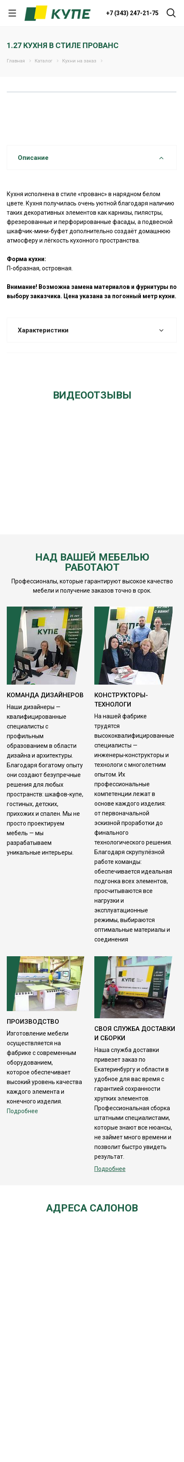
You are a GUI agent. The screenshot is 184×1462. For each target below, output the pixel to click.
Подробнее (22, 1111)
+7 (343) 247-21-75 (132, 13)
